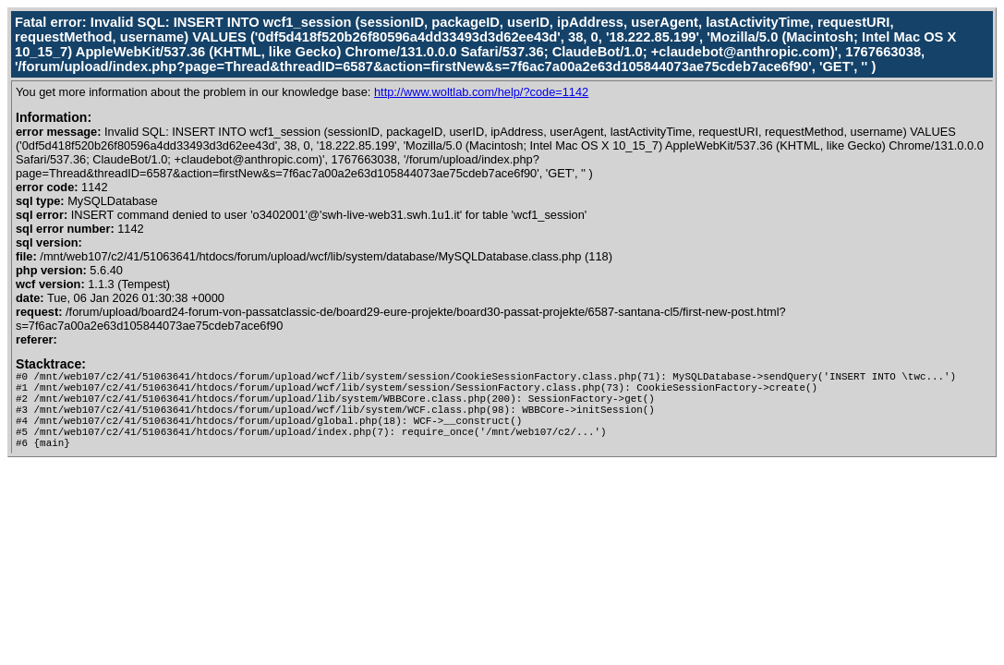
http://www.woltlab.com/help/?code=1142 (481, 92)
